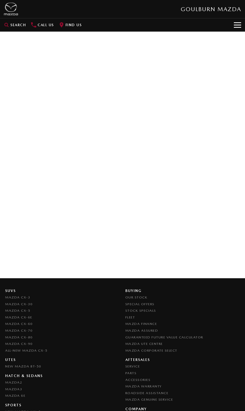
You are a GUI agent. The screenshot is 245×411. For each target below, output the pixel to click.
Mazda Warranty (143, 386)
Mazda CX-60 (19, 324)
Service (132, 366)
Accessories (138, 380)
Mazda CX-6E (18, 317)
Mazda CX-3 (17, 297)
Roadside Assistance (147, 393)
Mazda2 (13, 382)
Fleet (130, 317)
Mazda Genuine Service (149, 399)
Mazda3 (13, 389)
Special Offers (140, 304)
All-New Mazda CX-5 (26, 350)
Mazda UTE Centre (144, 344)
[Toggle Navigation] (237, 24)
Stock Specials (140, 310)
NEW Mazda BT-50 (23, 366)
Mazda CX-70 (19, 330)
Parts (131, 373)
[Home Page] (11, 9)
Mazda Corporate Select (151, 350)
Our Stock (136, 297)
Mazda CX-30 (19, 304)
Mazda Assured (141, 330)
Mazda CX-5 (17, 310)
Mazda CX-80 (19, 337)
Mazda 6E (15, 396)
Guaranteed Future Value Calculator (164, 337)
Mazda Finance (141, 324)
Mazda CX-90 (19, 344)
